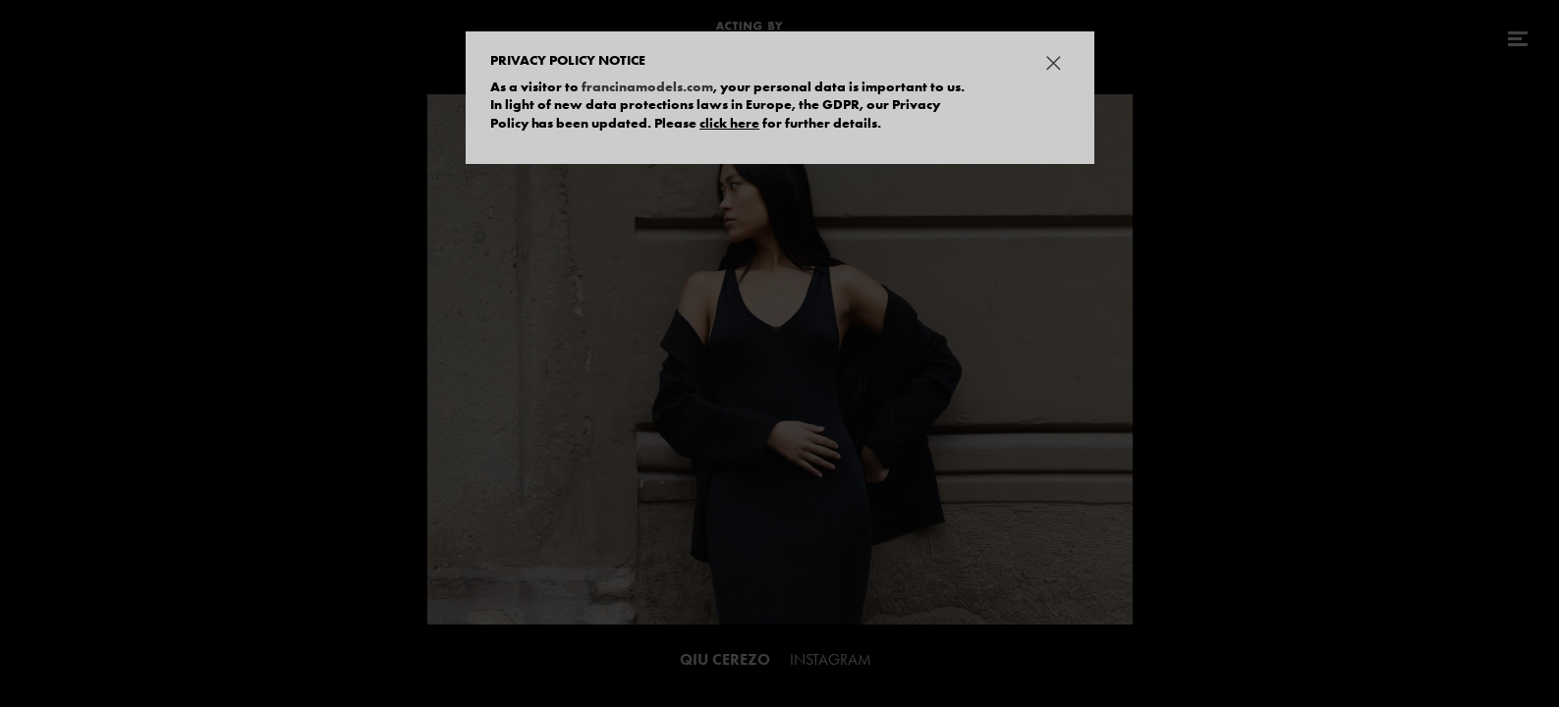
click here (729, 123)
